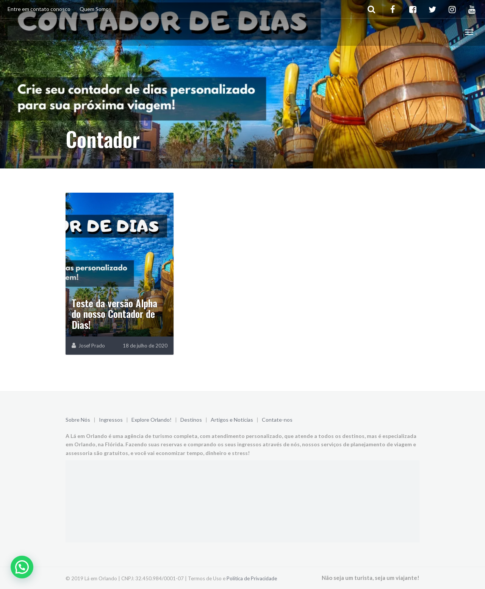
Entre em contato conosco (39, 9)
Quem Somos (95, 9)
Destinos (191, 419)
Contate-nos (277, 419)
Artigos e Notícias (232, 419)
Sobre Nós (78, 419)
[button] (22, 567)
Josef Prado (91, 346)
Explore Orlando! (151, 419)
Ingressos (111, 419)
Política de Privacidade (252, 578)
